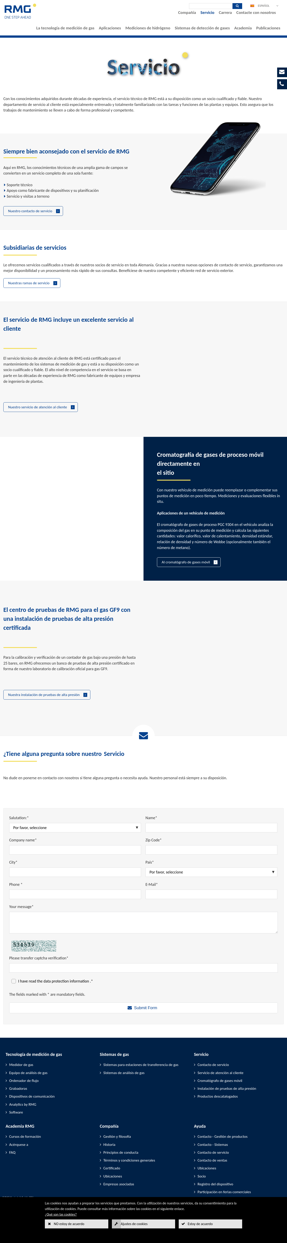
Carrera (225, 12)
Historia (109, 1144)
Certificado (111, 1168)
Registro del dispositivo (215, 1184)
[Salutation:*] (75, 827)
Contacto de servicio (213, 1064)
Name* (151, 817)
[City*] (75, 872)
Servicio (207, 12)
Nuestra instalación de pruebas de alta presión (44, 694)
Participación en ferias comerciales (224, 1192)
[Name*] (211, 827)
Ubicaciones (112, 1176)
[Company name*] (75, 850)
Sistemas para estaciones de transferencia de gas (140, 1064)
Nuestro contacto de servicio (30, 211)
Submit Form (145, 1008)
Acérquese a (18, 1144)
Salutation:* (19, 817)
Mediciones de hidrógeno (147, 28)
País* (150, 862)
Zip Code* (154, 840)
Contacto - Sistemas (213, 1144)
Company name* (23, 840)
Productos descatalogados (218, 1096)
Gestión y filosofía (117, 1136)
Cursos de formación (25, 1136)
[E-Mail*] (211, 894)
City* (13, 862)
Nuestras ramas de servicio (29, 283)
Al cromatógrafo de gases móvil (186, 562)
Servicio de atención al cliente (221, 1072)
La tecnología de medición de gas (65, 28)
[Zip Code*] (211, 850)
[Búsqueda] (211, 6)
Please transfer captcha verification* (38, 958)
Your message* (21, 906)
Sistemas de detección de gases (202, 28)
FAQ (12, 1152)
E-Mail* (152, 884)
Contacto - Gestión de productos (223, 1136)
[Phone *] (75, 894)
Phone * (16, 884)
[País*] (211, 872)
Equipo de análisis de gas (28, 1072)
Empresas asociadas (118, 1184)
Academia (243, 28)
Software (16, 1112)
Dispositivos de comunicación (32, 1096)
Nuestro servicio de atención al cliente (37, 407)
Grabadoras (18, 1088)
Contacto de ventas (212, 1160)
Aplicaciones (110, 28)
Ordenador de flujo (24, 1080)
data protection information (66, 981)
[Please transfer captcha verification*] (143, 968)
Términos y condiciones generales (129, 1160)
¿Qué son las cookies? (61, 1214)
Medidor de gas (21, 1064)
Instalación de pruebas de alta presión (227, 1088)
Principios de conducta (120, 1152)
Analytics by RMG (22, 1104)
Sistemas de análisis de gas (123, 1072)
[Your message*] (143, 922)
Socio (202, 1176)
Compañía (187, 12)
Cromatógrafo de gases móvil (220, 1080)
